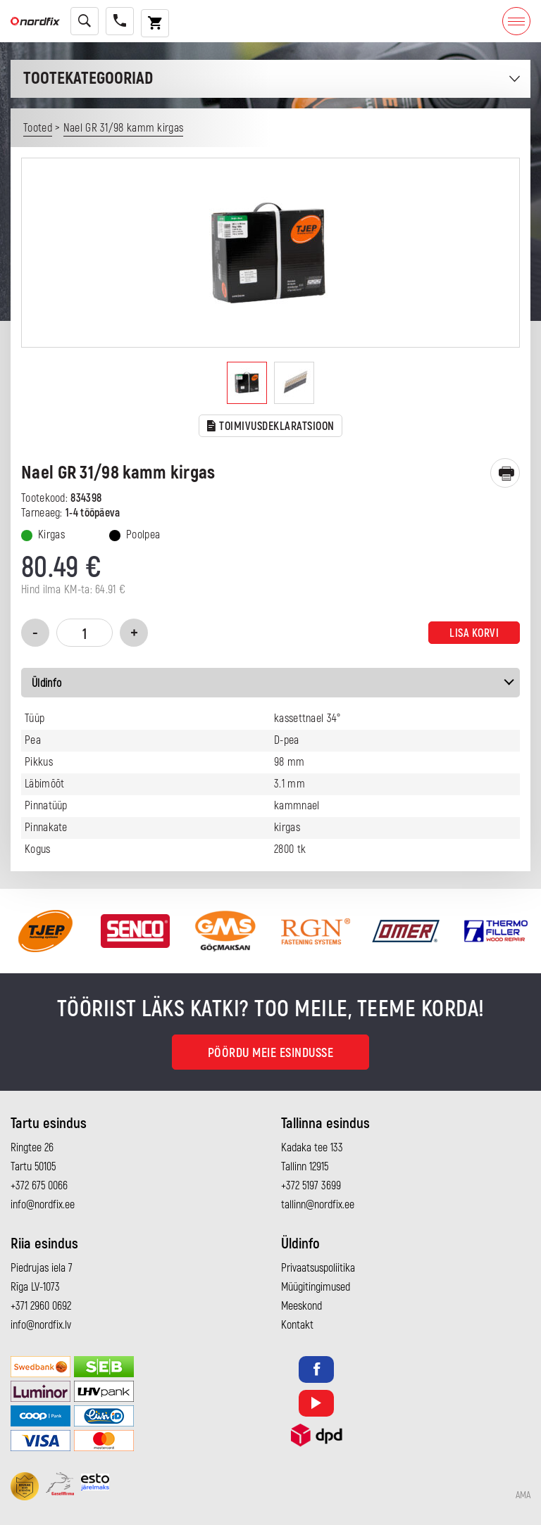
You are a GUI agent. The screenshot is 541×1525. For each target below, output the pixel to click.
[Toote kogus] (84, 633)
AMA (523, 1495)
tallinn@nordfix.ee (317, 1205)
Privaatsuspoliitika (318, 1268)
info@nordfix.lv (41, 1325)
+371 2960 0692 (41, 1306)
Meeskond (301, 1306)
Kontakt (297, 1325)
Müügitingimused (315, 1287)
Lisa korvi (474, 633)
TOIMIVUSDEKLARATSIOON (271, 426)
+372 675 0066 (39, 1186)
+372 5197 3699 (311, 1186)
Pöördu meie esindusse (271, 1053)
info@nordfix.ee (43, 1205)
